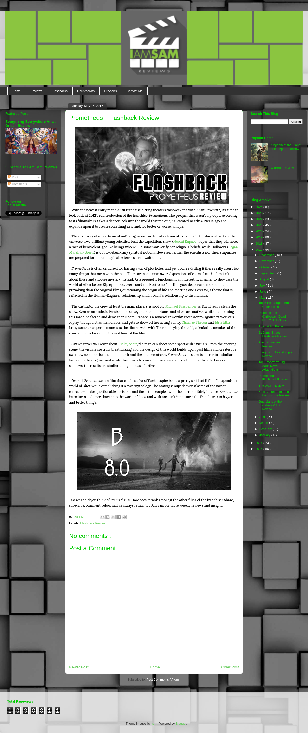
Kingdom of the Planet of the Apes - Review (285, 147)
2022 (259, 219)
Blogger (181, 723)
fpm (154, 723)
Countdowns (86, 91)
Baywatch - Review (271, 326)
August (264, 279)
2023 (259, 213)
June (263, 291)
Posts (14, 177)
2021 (259, 225)
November (267, 261)
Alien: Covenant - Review (270, 344)
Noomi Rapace (184, 241)
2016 (259, 443)
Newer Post (79, 667)
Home (17, 91)
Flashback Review (93, 523)
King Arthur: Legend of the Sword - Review (273, 393)
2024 (259, 207)
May (262, 297)
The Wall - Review (271, 385)
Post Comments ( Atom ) (164, 679)
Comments (17, 184)
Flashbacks (60, 91)
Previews (110, 91)
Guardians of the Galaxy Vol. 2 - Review (270, 405)
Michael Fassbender (181, 306)
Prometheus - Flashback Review (273, 377)
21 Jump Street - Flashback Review (273, 334)
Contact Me (134, 91)
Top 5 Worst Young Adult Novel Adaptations (271, 365)
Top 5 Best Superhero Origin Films (273, 304)
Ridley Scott (127, 344)
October (265, 267)
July (262, 285)
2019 (259, 237)
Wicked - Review (282, 168)
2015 (259, 449)
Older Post (230, 667)
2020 (259, 231)
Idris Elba (222, 322)
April (263, 417)
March (264, 423)
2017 (259, 249)
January (265, 435)
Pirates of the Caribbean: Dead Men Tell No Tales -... (274, 316)
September (267, 273)
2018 (259, 243)
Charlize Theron (194, 322)
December (267, 255)
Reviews (36, 91)
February (266, 429)
